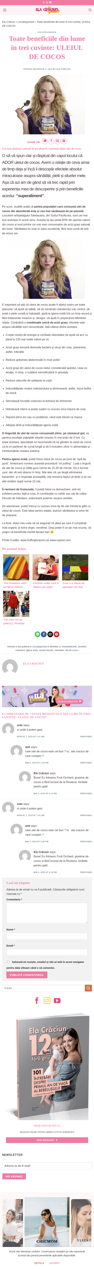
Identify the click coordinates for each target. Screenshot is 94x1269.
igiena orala (32, 650)
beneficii (82, 646)
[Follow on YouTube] (50, 2)
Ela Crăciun (8, 21)
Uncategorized (26, 21)
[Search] (90, 10)
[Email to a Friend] (58, 141)
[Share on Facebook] (51, 141)
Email (10, 945)
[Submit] (88, 988)
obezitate (59, 650)
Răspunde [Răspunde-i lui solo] (86, 737)
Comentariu (14, 899)
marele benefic (46, 650)
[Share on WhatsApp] (45, 141)
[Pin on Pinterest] (64, 141)
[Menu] (5, 10)
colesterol (20, 650)
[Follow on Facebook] (44, 2)
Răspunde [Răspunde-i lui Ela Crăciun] (86, 793)
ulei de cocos (71, 650)
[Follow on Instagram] (47, 2)
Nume (10, 929)
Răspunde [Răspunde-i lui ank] (86, 763)
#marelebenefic (69, 646)
